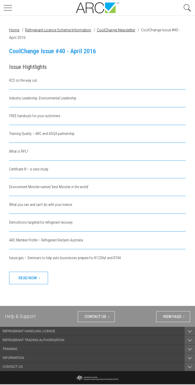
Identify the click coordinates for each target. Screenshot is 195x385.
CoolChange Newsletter (116, 30)
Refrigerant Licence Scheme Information (58, 30)
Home (14, 30)
